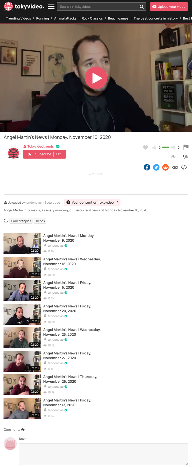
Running (42, 18)
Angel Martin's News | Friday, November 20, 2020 (159, 261)
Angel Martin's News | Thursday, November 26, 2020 (65, 307)
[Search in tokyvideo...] (142, 6)
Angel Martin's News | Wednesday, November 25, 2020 (64, 284)
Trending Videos (18, 18)
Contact (9, 459)
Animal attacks (65, 18)
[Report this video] (186, 147)
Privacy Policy (142, 459)
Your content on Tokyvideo (33, 459)
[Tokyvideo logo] (24, 7)
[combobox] (101, 6)
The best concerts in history (156, 18)
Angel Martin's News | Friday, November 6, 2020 (65, 261)
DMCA (177, 459)
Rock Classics (92, 18)
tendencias (33, 203)
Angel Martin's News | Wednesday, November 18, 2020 (159, 238)
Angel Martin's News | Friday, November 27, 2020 (159, 284)
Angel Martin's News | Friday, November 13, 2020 (158, 307)
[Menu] (51, 7)
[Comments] (103, 359)
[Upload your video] (169, 6)
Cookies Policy (162, 459)
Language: (73, 438)
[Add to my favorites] (145, 147)
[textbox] (97, 7)
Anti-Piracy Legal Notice (115, 459)
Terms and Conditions (66, 459)
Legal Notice (90, 459)
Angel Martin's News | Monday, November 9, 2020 (62, 238)
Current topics (21, 221)
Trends (40, 221)
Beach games (118, 18)
